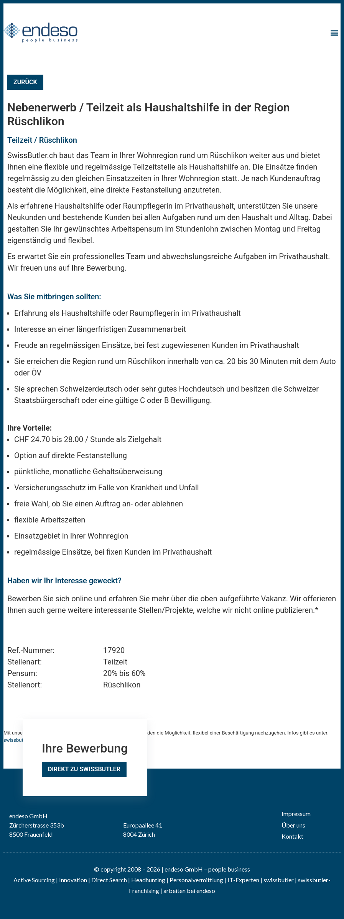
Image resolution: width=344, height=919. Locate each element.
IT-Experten (242, 879)
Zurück (25, 82)
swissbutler (278, 879)
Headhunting (148, 879)
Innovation (73, 879)
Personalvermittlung (196, 879)
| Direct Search (107, 879)
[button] (334, 32)
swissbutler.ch (19, 740)
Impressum (296, 813)
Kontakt (292, 836)
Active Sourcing (34, 879)
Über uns (293, 825)
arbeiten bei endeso (189, 890)
